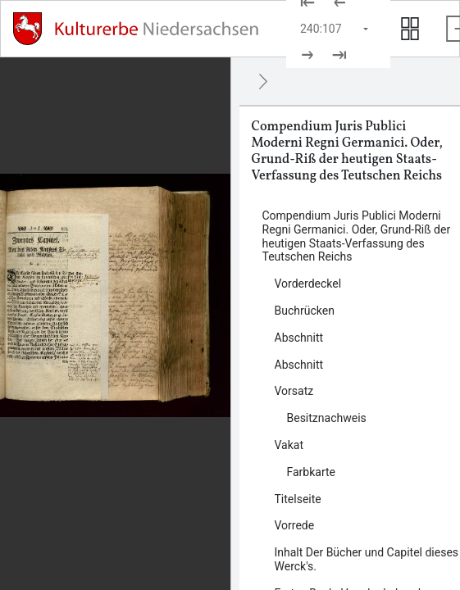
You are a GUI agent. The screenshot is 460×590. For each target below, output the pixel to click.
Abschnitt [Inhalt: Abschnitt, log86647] (299, 364)
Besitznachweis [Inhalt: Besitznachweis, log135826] (327, 417)
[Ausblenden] (263, 81)
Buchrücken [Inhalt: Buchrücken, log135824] (305, 310)
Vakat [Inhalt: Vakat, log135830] (289, 445)
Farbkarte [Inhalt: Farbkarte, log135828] (311, 472)
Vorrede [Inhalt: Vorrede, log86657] (295, 525)
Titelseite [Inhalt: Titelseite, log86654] (298, 499)
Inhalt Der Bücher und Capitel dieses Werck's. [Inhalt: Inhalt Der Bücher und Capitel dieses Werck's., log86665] (367, 559)
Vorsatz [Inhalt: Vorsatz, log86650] (294, 390)
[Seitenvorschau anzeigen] (410, 28)
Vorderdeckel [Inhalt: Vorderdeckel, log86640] (308, 283)
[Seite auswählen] (335, 28)
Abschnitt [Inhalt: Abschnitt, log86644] (299, 337)
